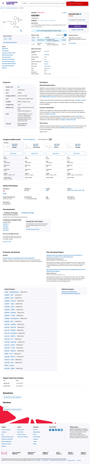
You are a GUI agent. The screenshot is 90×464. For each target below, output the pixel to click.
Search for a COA (7, 241)
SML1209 (7, 342)
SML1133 (7, 333)
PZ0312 (7, 365)
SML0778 (7, 312)
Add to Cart (78, 26)
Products (2, 8)
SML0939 (7, 321)
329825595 (46, 61)
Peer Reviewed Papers (8, 61)
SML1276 (7, 351)
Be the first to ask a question (12, 397)
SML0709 (7, 307)
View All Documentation (10, 42)
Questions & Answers (8, 66)
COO (10, 39)
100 (45, 72)
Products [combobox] (25, 3)
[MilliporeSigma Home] (11, 3)
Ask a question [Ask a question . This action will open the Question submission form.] (51, 20)
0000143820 (6, 230)
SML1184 (7, 339)
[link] (8, 429)
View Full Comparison (29, 139)
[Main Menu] (3, 3)
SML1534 (7, 368)
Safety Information (7, 55)
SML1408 (7, 356)
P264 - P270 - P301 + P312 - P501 (75, 190)
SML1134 (7, 336)
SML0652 (7, 298)
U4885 (6, 292)
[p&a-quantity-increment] (85, 23)
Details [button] (83, 20)
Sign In (38, 30)
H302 (47, 190)
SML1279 (7, 348)
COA (5, 39)
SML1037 (7, 324)
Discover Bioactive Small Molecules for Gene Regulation (18, 258)
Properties (5, 48)
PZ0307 (7, 354)
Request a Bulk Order (78, 29)
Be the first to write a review (13, 410)
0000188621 (6, 226)
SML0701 (7, 304)
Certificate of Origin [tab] (27, 213)
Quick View (13, 153)
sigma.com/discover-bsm (69, 119)
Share (64, 12)
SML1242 (7, 345)
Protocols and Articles (8, 59)
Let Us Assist (72, 43)
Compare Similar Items (8, 53)
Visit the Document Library (32, 229)
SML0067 (7, 295)
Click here (79, 116)
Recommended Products (9, 63)
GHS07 (4, 193)
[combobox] (48, 3)
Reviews (4, 68)
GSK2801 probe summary (49, 96)
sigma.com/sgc (81, 100)
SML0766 (7, 309)
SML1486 (7, 362)
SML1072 (7, 327)
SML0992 (7, 318)
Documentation (6, 57)
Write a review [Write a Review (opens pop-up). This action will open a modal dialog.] (43, 20)
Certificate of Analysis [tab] (11, 213)
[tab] (3, 8)
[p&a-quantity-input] (77, 23)
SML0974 (7, 315)
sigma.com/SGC (50, 114)
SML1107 (7, 330)
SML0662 (7, 301)
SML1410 (7, 359)
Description (5, 50)
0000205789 (6, 224)
